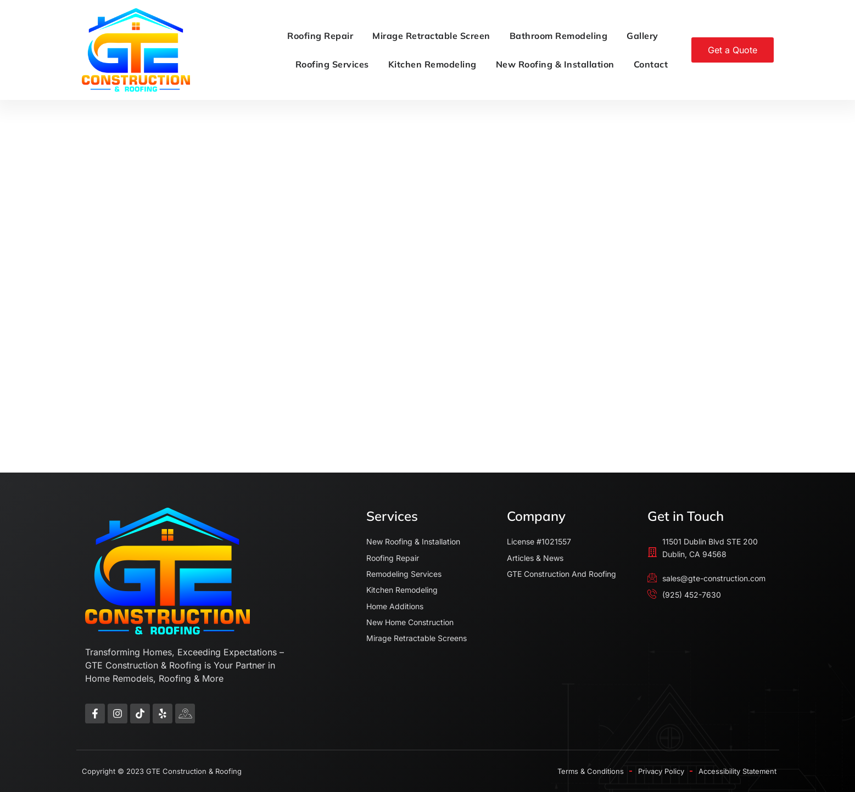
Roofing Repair (320, 35)
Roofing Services (332, 64)
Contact (651, 64)
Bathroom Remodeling (559, 35)
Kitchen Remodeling (432, 64)
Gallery (642, 35)
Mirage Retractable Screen (431, 35)
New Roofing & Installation (555, 64)
